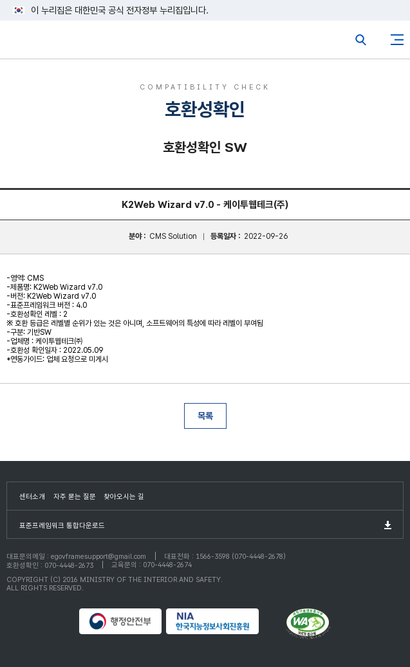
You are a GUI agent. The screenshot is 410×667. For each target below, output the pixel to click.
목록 (205, 416)
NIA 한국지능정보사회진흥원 (224, 621)
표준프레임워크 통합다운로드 (62, 525)
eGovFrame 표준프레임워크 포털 (33, 42)
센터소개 (32, 497)
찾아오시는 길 (124, 497)
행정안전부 (121, 621)
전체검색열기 (361, 39)
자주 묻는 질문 (74, 497)
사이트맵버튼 (397, 39)
